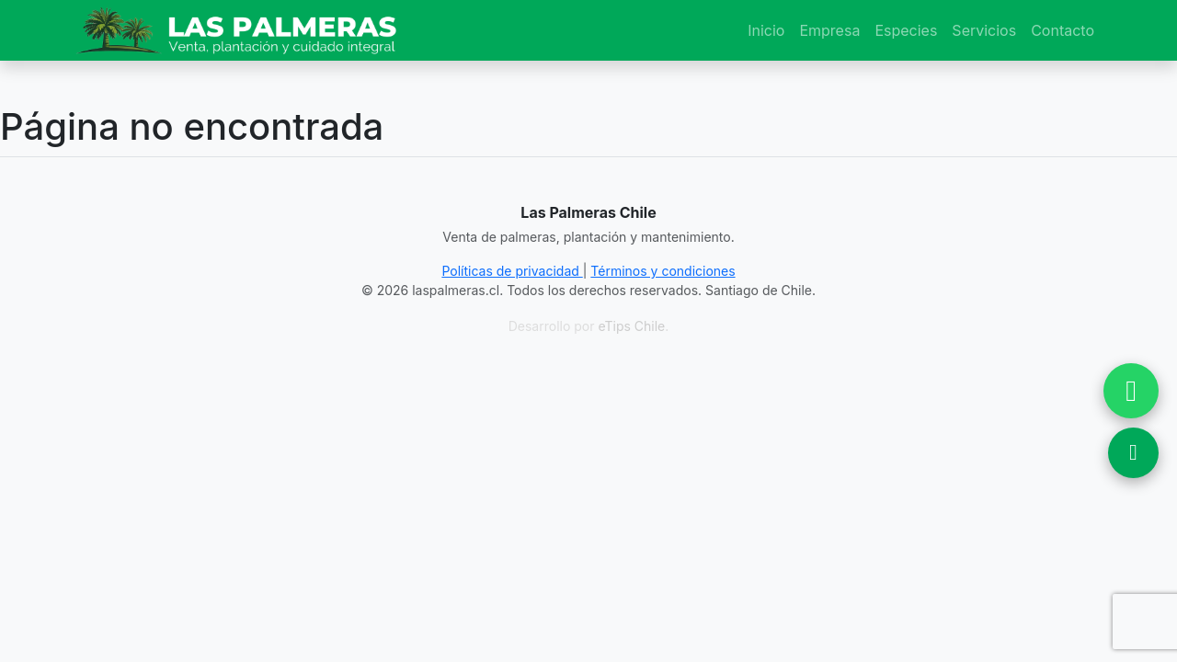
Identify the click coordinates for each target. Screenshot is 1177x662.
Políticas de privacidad (511, 271)
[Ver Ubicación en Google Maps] (1133, 453)
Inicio (766, 30)
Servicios (984, 30)
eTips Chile (631, 326)
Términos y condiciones (662, 271)
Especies (905, 30)
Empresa (829, 30)
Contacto (1062, 30)
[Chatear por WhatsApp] (1131, 390)
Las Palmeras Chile (588, 212)
